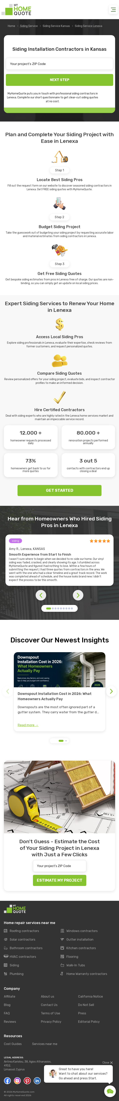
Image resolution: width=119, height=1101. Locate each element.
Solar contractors (19, 940)
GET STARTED (59, 490)
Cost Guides (13, 1044)
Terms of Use (50, 1013)
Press (82, 1013)
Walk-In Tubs (73, 965)
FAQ (7, 1013)
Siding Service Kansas (56, 26)
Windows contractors (79, 931)
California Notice (90, 996)
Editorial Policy (89, 1022)
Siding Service (29, 26)
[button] (48, 608)
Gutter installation (77, 940)
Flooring (69, 957)
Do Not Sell (86, 1005)
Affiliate (9, 996)
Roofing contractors (21, 931)
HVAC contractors (20, 957)
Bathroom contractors (23, 948)
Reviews (10, 1022)
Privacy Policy (51, 1022)
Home (11, 26)
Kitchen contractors (78, 948)
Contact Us (49, 1005)
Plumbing (14, 974)
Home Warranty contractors (84, 974)
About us (47, 996)
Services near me (44, 1044)
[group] (59, 691)
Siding (11, 965)
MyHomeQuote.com (23, 1091)
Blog (7, 1005)
